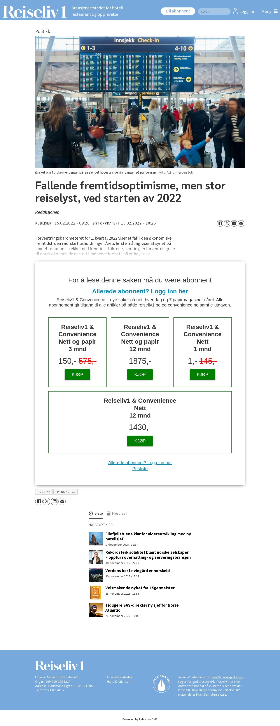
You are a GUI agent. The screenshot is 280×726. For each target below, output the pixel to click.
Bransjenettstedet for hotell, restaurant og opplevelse (97, 11)
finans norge (65, 492)
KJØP (77, 374)
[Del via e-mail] (241, 223)
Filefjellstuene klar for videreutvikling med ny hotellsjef (148, 536)
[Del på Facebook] (220, 223)
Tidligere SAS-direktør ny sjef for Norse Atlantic (142, 607)
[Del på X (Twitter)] (227, 223)
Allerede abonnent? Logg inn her (140, 291)
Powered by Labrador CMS (140, 719)
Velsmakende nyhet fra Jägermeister (140, 588)
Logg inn (247, 12)
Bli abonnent (178, 11)
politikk (44, 492)
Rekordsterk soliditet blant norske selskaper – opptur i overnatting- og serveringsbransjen (148, 555)
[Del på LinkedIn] (234, 223)
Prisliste (140, 468)
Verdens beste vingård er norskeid (137, 571)
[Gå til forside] (33, 11)
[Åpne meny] (268, 11)
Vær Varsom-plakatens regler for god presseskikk (211, 679)
